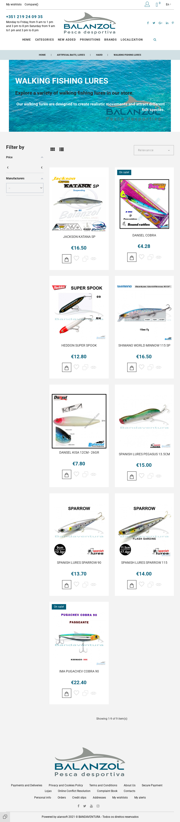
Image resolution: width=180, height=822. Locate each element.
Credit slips (79, 797)
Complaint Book (107, 791)
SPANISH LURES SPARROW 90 (79, 565)
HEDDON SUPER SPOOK (79, 346)
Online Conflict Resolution (74, 791)
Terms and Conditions (103, 785)
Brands (110, 39)
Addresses (99, 797)
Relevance (146, 150)
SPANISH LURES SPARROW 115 (144, 565)
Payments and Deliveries (26, 785)
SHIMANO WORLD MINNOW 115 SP (144, 346)
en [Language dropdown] (168, 5)
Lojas (48, 791)
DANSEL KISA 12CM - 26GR (79, 454)
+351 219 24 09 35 (24, 16)
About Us (129, 785)
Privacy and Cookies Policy (66, 785)
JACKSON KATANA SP (79, 237)
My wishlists (120, 797)
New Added (67, 39)
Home (26, 39)
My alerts (140, 797)
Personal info (42, 797)
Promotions (90, 39)
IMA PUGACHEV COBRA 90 (79, 675)
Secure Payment (152, 785)
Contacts (129, 791)
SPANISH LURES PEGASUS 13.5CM (144, 456)
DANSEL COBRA (144, 235)
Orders (62, 797)
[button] (147, 5)
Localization (132, 39)
